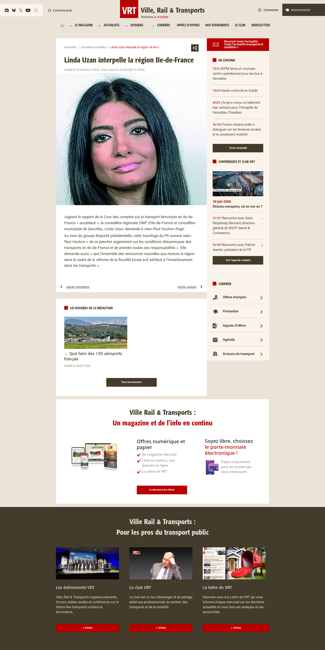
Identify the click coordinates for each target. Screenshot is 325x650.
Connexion (268, 10)
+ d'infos (87, 628)
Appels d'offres (234, 325)
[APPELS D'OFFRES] (188, 25)
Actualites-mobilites (93, 47)
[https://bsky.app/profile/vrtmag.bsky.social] (14, 10)
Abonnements (297, 10)
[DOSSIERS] (139, 25)
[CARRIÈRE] (164, 25)
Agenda (229, 340)
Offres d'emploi (234, 297)
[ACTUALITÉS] (112, 25)
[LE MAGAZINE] (84, 25)
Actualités (70, 47)
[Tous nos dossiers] (131, 381)
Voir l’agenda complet (238, 260)
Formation (230, 311)
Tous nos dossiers (131, 382)
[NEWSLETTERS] (260, 25)
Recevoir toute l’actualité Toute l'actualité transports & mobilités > (243, 44)
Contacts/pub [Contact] (60, 10)
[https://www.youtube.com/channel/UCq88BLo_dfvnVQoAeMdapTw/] (28, 10)
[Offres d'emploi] (261, 297)
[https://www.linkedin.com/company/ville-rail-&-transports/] (7, 10)
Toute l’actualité (238, 148)
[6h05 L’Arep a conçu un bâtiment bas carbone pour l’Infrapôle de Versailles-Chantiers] (238, 107)
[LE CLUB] (240, 25)
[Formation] (261, 311)
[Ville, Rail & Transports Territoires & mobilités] (162, 9)
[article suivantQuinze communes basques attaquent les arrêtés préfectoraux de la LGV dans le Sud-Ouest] (172, 286)
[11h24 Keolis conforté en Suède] (238, 90)
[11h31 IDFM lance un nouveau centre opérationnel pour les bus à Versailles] (238, 73)
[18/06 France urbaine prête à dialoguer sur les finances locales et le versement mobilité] (238, 129)
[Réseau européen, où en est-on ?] (238, 208)
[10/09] (237, 248)
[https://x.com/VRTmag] (20, 10)
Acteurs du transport (239, 354)
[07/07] (237, 226)
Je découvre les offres (162, 490)
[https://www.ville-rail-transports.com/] (62, 25)
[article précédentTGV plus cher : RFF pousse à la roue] (90, 286)
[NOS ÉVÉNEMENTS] (217, 25)
